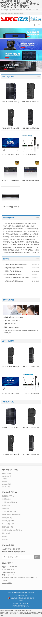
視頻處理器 (5, 508)
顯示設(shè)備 (6, 505)
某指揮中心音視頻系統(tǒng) (13, 271)
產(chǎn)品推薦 (8, 341)
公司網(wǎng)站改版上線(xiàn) (13, 281)
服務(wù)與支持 (6, 484)
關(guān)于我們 (8, 218)
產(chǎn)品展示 (8, 76)
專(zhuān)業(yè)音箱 (8, 524)
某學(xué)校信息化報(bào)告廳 (13, 268)
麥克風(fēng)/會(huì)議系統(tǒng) (12, 530)
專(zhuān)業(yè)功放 (8, 521)
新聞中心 (6, 259)
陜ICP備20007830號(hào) (21, 603)
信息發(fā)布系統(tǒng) (9, 511)
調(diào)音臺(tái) (7, 517)
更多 (38, 77)
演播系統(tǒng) (6, 499)
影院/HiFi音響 (6, 533)
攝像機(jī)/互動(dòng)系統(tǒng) (11, 514)
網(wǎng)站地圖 (7, 583)
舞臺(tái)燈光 (6, 539)
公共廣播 (4, 536)
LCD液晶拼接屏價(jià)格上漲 (13, 274)
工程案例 (4, 479)
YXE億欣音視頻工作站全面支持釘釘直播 (16, 278)
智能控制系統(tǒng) (8, 496)
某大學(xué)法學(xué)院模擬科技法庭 (15, 264)
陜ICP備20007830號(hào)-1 (21, 606)
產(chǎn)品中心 (6, 476)
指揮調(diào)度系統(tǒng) (9, 502)
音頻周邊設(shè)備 (7, 527)
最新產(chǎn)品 (8, 402)
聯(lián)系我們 (8, 300)
